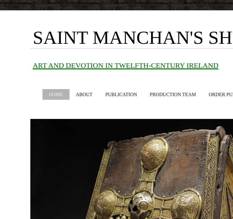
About (84, 94)
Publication (121, 94)
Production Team (173, 94)
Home (56, 94)
